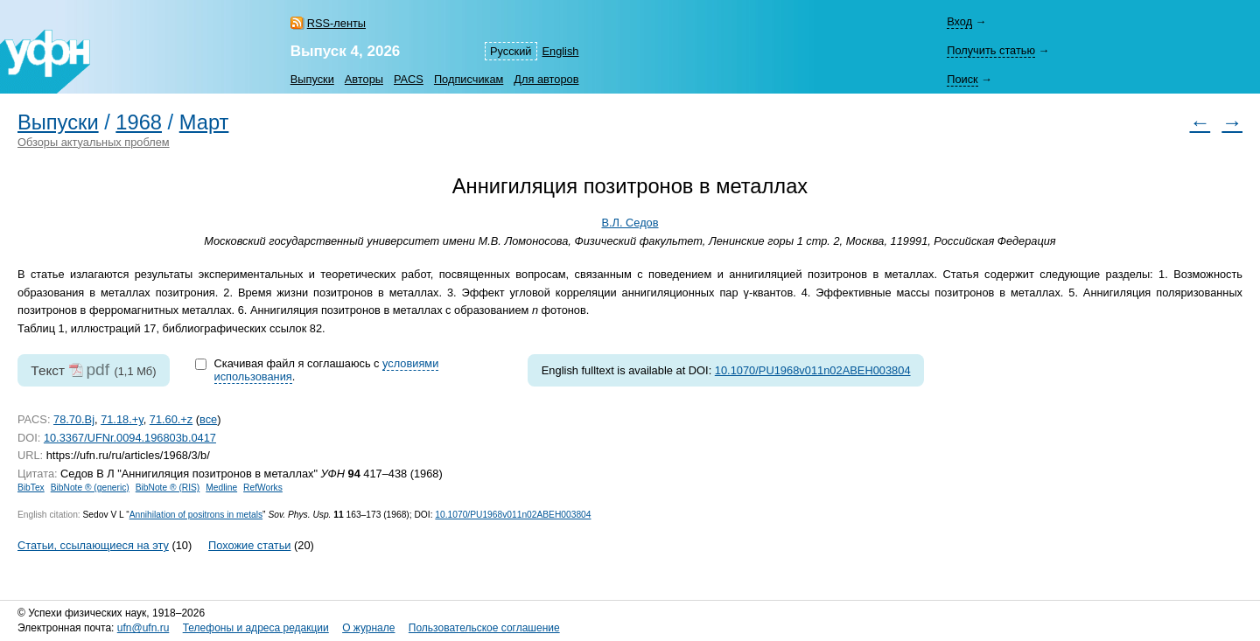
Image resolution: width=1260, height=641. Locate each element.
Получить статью (991, 50)
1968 (139, 122)
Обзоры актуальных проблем (94, 142)
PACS (409, 79)
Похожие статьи (249, 545)
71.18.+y (122, 419)
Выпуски (312, 79)
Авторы (364, 79)
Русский (510, 51)
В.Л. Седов (629, 222)
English (560, 51)
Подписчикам (468, 79)
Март (204, 122)
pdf (97, 369)
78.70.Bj (73, 419)
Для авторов (546, 79)
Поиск (962, 79)
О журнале (368, 628)
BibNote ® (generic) (90, 487)
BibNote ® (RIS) (168, 487)
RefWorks (263, 487)
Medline (221, 487)
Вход (959, 21)
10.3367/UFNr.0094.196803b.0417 (130, 437)
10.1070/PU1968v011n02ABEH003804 (813, 370)
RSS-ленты (336, 23)
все (208, 419)
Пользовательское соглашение (484, 628)
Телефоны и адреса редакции (256, 628)
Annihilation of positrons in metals (196, 514)
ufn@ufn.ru (143, 628)
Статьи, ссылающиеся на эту (93, 545)
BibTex (31, 487)
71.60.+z (171, 419)
